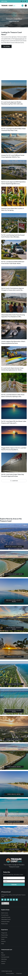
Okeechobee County (6, 919)
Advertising (4, 959)
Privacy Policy (19, 973)
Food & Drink (4, 937)
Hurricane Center (5, 957)
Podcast (3, 955)
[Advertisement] (14, 64)
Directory (3, 941)
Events (2, 939)
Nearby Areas (4, 923)
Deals (2, 943)
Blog (2, 952)
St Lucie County (4, 915)
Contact (3, 963)
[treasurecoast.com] (26, 6)
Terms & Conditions (10, 973)
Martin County (4, 913)
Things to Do (4, 933)
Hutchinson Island (5, 921)
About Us (3, 961)
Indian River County (5, 917)
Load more (14, 480)
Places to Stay (4, 935)
